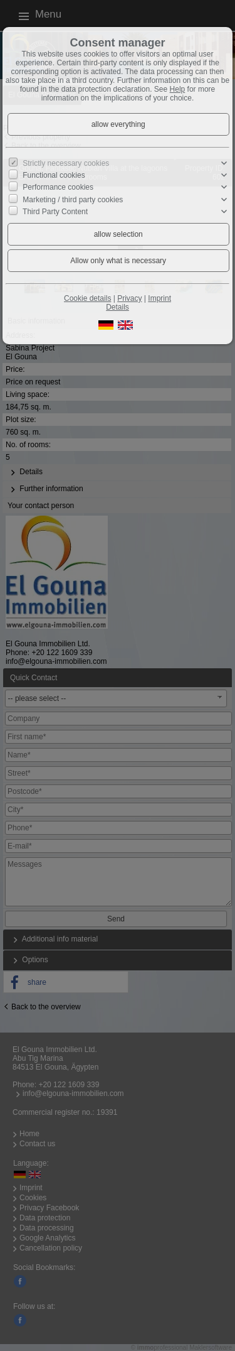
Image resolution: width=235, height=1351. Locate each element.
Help (177, 89)
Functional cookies (54, 175)
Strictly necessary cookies (66, 163)
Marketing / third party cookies (73, 199)
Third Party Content (55, 211)
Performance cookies (58, 187)
